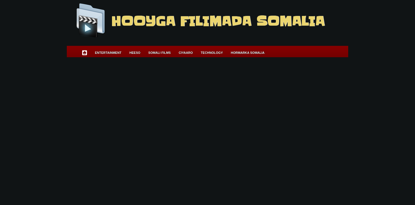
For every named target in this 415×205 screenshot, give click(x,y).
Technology (212, 52)
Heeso (134, 52)
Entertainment (108, 52)
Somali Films (159, 52)
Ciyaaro (186, 52)
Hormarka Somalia (248, 52)
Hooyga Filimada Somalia (217, 21)
